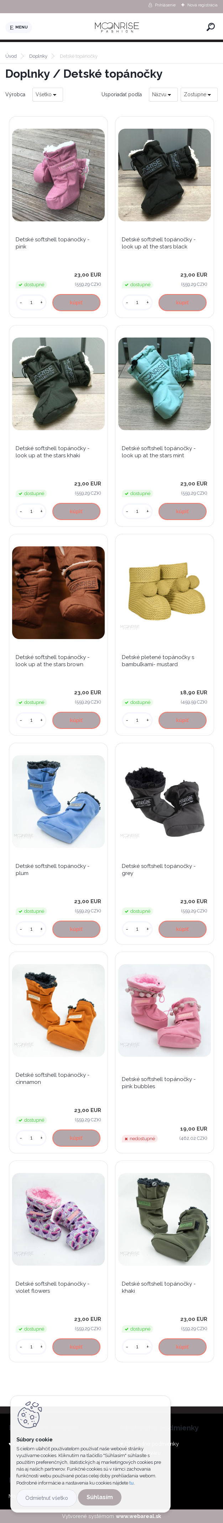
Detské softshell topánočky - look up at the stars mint (159, 452)
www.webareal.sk (138, 1516)
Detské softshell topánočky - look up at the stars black (159, 243)
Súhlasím (100, 1497)
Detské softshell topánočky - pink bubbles (159, 1083)
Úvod (11, 56)
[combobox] (163, 95)
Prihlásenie (165, 4)
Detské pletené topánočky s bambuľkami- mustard (158, 661)
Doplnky (38, 56)
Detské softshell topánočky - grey (159, 869)
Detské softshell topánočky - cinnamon (52, 1078)
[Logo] (117, 27)
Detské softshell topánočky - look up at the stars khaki (52, 452)
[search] (211, 27)
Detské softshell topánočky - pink (52, 243)
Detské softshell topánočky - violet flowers (52, 1287)
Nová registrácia (202, 4)
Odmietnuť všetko (46, 1498)
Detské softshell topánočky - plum (52, 869)
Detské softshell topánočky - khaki (159, 1287)
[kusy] (31, 302)
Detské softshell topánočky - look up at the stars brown (52, 661)
